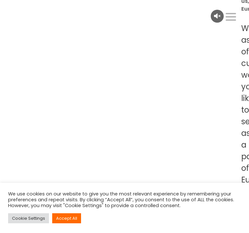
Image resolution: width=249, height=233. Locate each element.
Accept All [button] (66, 218)
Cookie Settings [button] (28, 218)
